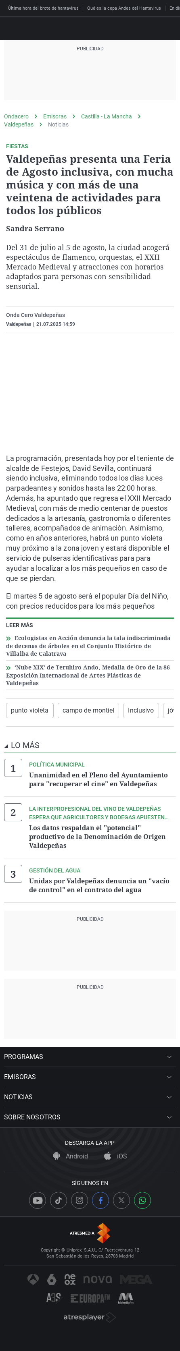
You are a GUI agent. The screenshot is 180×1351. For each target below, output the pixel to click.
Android (70, 1156)
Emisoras (55, 116)
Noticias (58, 124)
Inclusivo (141, 710)
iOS (115, 1156)
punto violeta (30, 710)
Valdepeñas (18, 124)
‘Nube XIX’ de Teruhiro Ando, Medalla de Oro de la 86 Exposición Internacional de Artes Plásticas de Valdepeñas (88, 675)
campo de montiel (89, 710)
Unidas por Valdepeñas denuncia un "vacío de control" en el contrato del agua (99, 885)
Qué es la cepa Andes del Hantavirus (124, 8)
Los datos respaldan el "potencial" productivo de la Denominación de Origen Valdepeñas (97, 836)
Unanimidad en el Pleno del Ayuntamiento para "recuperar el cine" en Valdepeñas (98, 779)
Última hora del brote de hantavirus (43, 8)
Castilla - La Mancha (106, 116)
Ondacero (16, 116)
